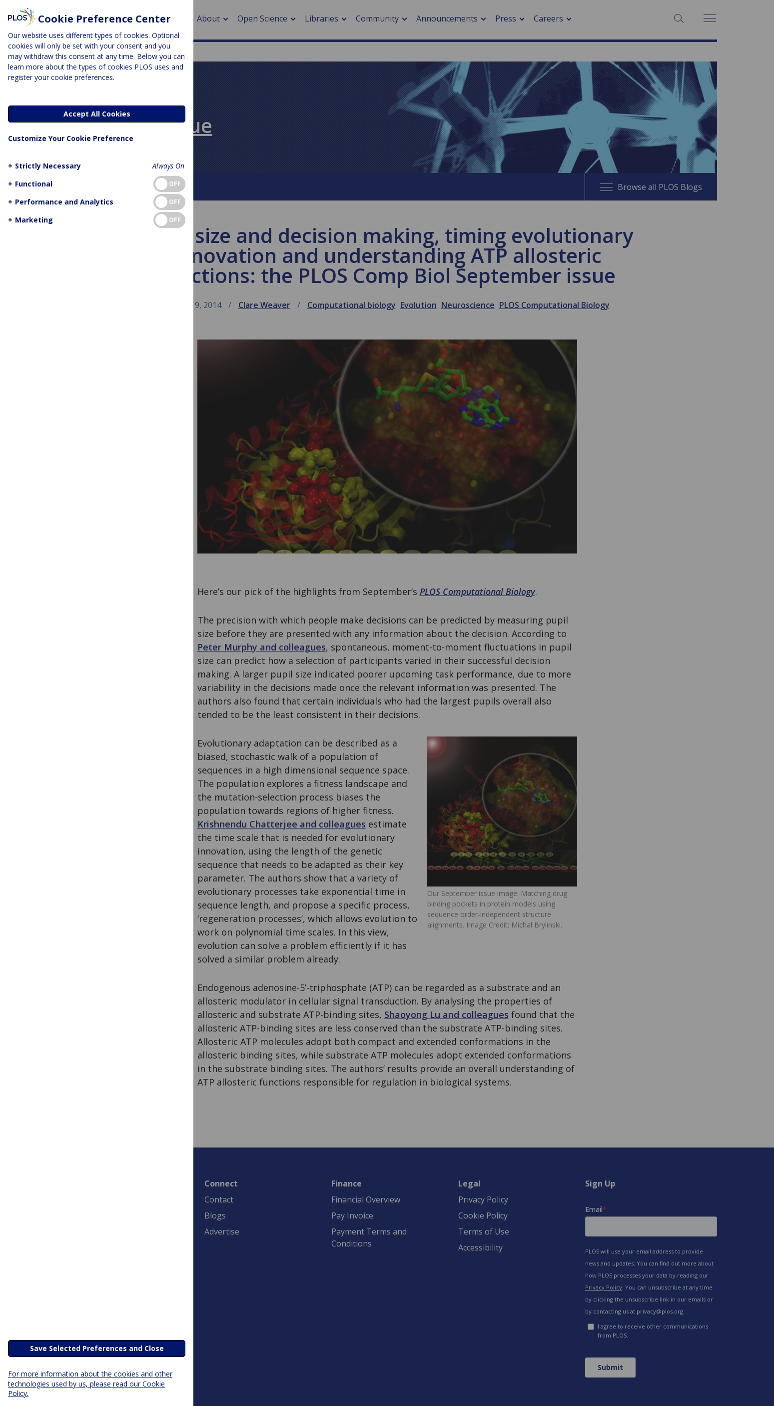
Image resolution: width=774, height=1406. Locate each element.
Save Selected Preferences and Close (97, 1348)
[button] (43, 165)
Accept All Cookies (96, 113)
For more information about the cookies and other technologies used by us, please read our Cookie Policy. (90, 1383)
